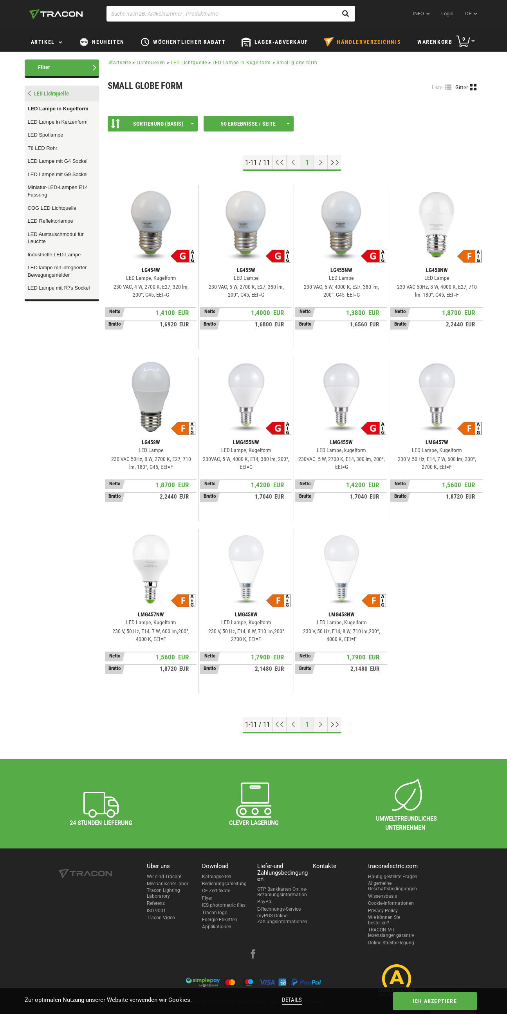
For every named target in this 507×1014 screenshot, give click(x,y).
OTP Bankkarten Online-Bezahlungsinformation (282, 891)
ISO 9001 (156, 910)
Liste (437, 87)
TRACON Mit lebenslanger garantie (391, 932)
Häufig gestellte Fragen (392, 876)
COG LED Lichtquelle (52, 208)
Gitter (461, 87)
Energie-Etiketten (219, 919)
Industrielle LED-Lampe (54, 255)
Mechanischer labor (167, 883)
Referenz (156, 903)
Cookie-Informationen (391, 903)
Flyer (207, 898)
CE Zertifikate (216, 890)
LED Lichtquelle (189, 62)
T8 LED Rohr (43, 148)
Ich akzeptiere (435, 1001)
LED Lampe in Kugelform (58, 109)
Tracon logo (214, 912)
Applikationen (216, 926)
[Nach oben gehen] (280, 162)
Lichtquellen (151, 62)
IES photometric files (223, 905)
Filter (44, 67)
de (468, 13)
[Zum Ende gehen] (334, 162)
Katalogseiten (216, 876)
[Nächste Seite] (321, 162)
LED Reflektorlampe (50, 221)
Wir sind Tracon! (164, 876)
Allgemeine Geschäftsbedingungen (392, 886)
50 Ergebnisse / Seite (255, 124)
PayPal (264, 901)
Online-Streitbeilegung (391, 943)
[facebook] (253, 955)
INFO (418, 13)
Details (292, 999)
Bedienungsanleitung (224, 883)
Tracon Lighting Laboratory (163, 893)
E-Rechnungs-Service (279, 909)
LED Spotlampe (45, 135)
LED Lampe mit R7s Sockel (59, 288)
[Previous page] (293, 162)
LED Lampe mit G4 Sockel (58, 161)
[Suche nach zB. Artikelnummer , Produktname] (230, 14)
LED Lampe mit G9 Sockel (58, 174)
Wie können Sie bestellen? (384, 920)
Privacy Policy (383, 910)
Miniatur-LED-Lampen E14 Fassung (58, 191)
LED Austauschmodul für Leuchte (56, 238)
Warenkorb (434, 42)
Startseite (119, 62)
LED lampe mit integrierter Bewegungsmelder (57, 271)
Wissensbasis (382, 896)
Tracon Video (161, 917)
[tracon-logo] (56, 14)
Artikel (43, 42)
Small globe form (296, 62)
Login (447, 13)
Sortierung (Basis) (152, 123)
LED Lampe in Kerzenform (58, 122)
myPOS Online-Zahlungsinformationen (282, 918)
